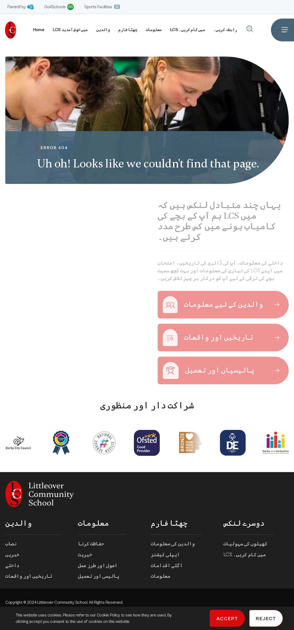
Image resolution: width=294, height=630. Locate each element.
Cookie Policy (109, 615)
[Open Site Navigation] (282, 30)
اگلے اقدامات (170, 567)
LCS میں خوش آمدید (69, 29)
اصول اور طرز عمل (101, 567)
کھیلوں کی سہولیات (249, 546)
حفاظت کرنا (95, 546)
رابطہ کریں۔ (225, 29)
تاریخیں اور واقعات (32, 578)
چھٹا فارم (127, 29)
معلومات (153, 29)
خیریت (88, 556)
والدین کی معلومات (176, 546)
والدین (102, 29)
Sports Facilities (102, 7)
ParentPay (20, 7)
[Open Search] (249, 29)
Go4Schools (59, 7)
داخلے (16, 567)
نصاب (14, 546)
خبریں (16, 556)
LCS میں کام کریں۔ (187, 29)
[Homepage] (8, 30)
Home (38, 29)
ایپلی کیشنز (169, 556)
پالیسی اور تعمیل (102, 578)
